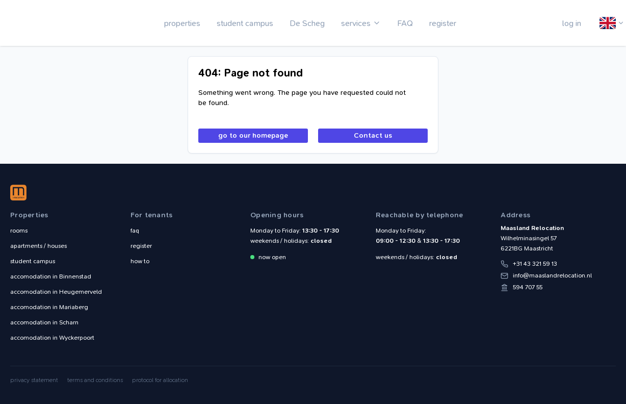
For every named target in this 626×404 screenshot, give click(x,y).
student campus (245, 23)
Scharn (44, 322)
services (356, 23)
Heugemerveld (56, 291)
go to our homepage (253, 135)
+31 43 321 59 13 (535, 263)
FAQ (405, 23)
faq (135, 230)
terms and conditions (95, 380)
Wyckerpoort (52, 337)
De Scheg (307, 23)
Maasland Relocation (43, 23)
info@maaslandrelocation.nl (552, 275)
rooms (19, 230)
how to (140, 261)
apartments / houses (38, 245)
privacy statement (34, 380)
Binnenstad (50, 276)
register (442, 23)
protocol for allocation (160, 380)
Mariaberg (49, 307)
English (608, 23)
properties (182, 23)
